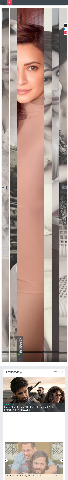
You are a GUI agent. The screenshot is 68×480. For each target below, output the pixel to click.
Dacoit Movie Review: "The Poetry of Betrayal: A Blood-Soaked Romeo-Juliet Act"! (30, 425)
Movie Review (55, 388)
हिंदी (62, 388)
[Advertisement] (35, 444)
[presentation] (6, 477)
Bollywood (12, 388)
